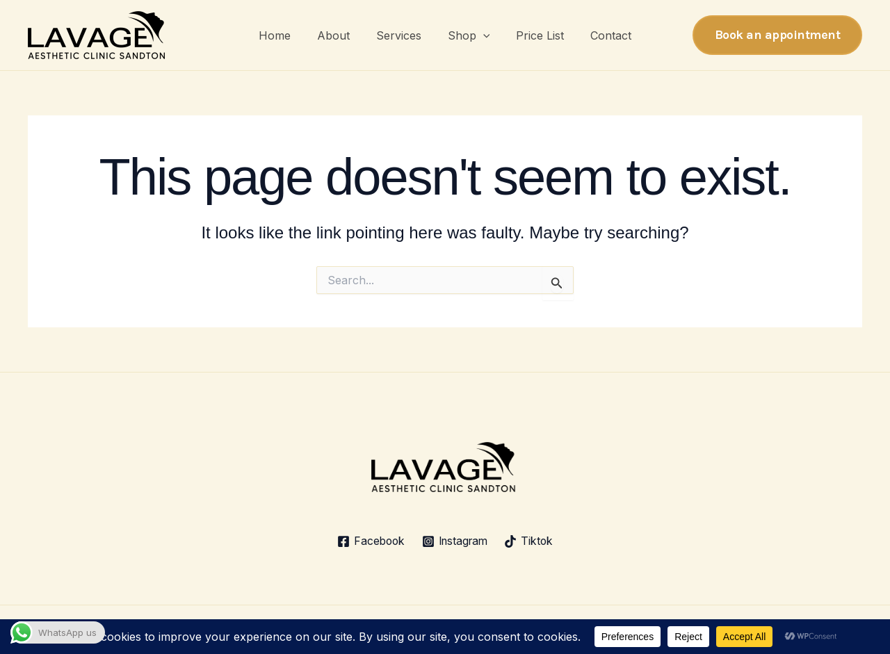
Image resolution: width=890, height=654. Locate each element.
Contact (600, 35)
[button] (481, 35)
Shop (467, 35)
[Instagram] (455, 541)
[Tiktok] (532, 541)
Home (285, 35)
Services (400, 35)
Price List (534, 35)
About (339, 35)
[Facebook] (368, 541)
